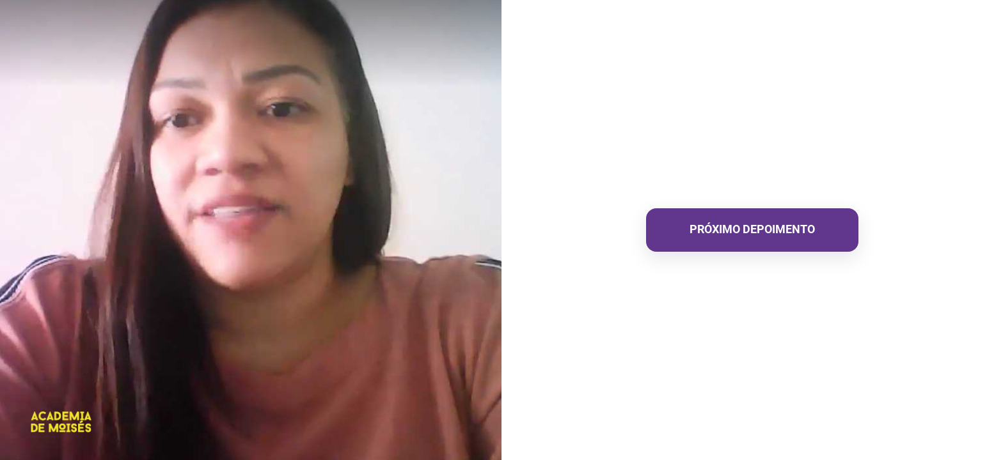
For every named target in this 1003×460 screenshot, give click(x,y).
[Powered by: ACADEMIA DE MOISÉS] (61, 422)
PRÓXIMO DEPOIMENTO (752, 229)
